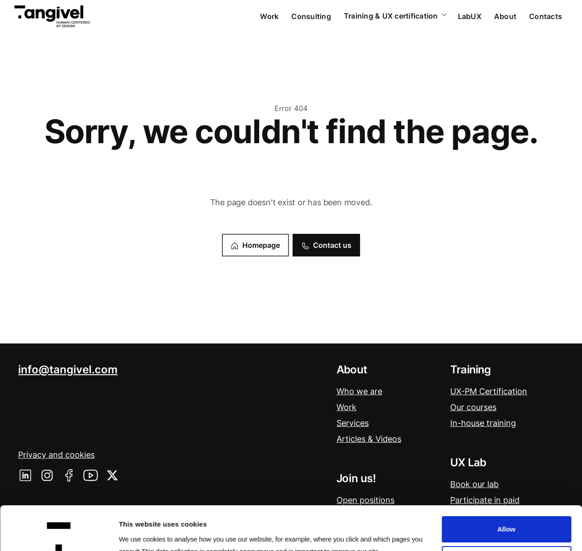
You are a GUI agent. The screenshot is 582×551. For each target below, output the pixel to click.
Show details (140, 532)
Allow (506, 485)
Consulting (311, 16)
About (505, 16)
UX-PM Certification (488, 391)
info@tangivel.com (68, 369)
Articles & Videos (369, 439)
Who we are (359, 391)
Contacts (545, 16)
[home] (52, 16)
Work (269, 16)
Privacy (56, 454)
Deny (506, 515)
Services (353, 423)
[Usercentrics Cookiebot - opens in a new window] (58, 533)
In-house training (483, 423)
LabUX (469, 16)
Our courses (473, 407)
